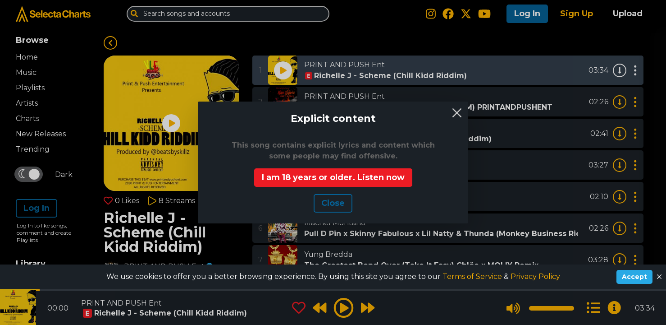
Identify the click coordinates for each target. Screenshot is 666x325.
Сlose (333, 203)
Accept (634, 277)
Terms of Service (473, 276)
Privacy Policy (535, 276)
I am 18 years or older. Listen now (333, 177)
